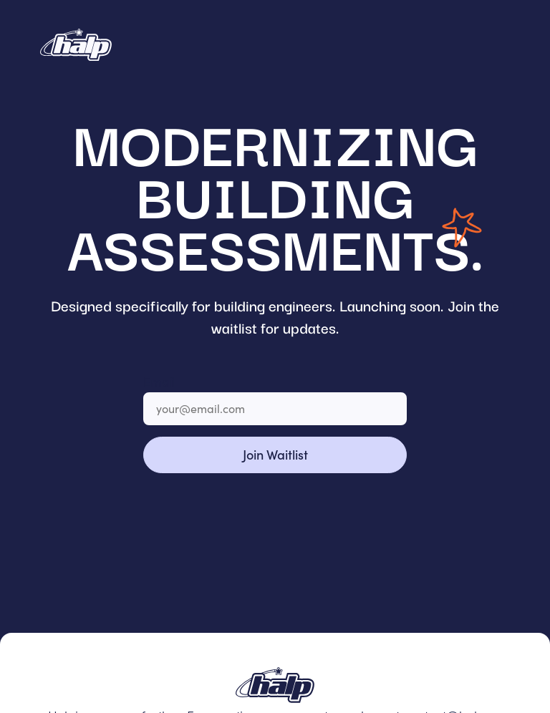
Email (159, 381)
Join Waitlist (275, 454)
